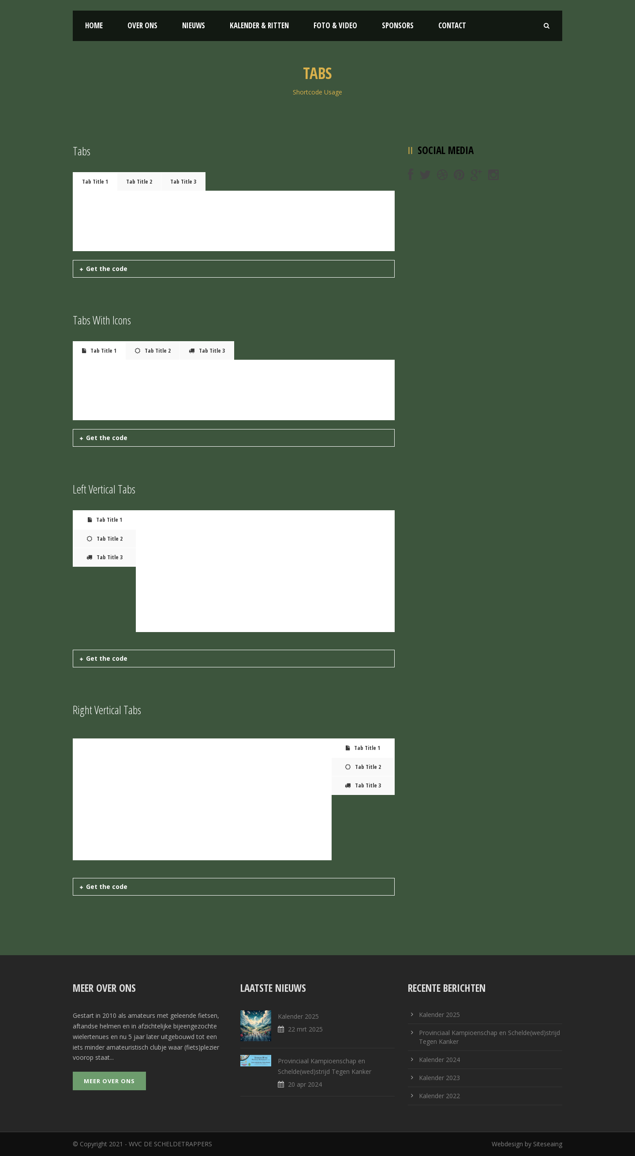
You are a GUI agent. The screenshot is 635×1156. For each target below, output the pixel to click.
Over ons (142, 25)
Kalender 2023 (439, 1077)
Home (94, 25)
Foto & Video (335, 25)
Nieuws (193, 25)
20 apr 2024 (305, 1084)
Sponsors (398, 25)
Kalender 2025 (298, 1016)
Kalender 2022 (439, 1096)
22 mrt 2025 (305, 1029)
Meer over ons (109, 1081)
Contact (452, 25)
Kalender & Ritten (259, 25)
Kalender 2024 (439, 1059)
